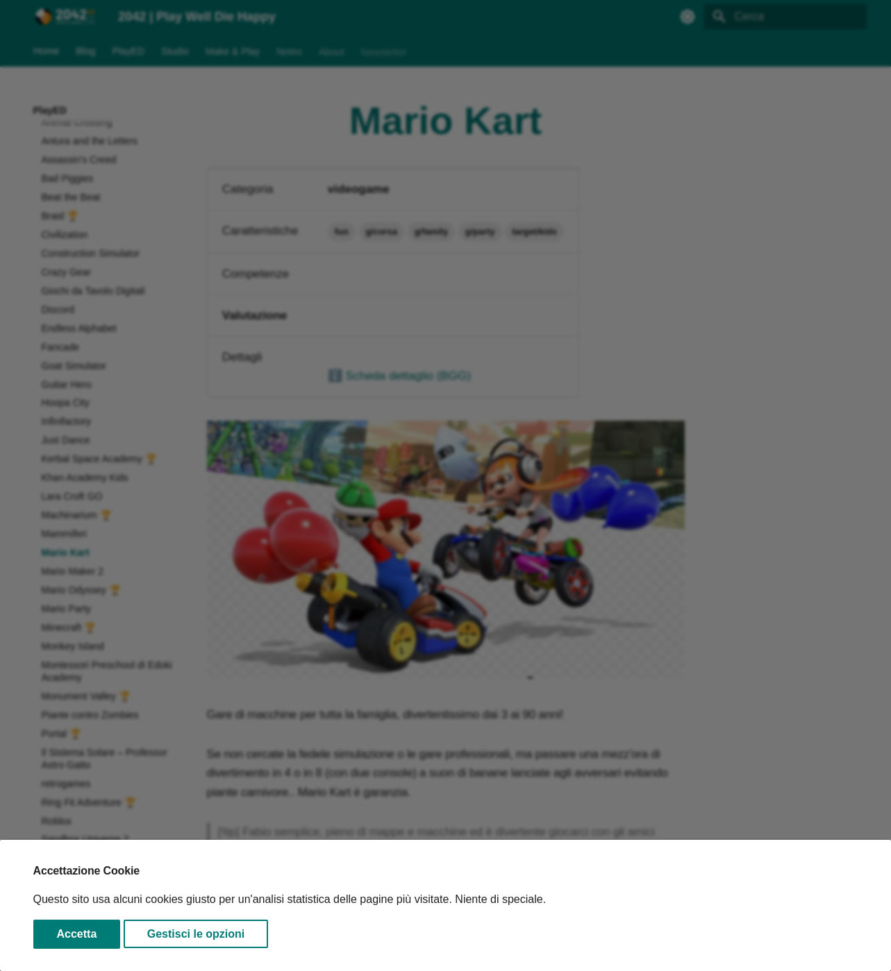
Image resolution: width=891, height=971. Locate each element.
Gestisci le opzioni (195, 934)
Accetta (77, 934)
